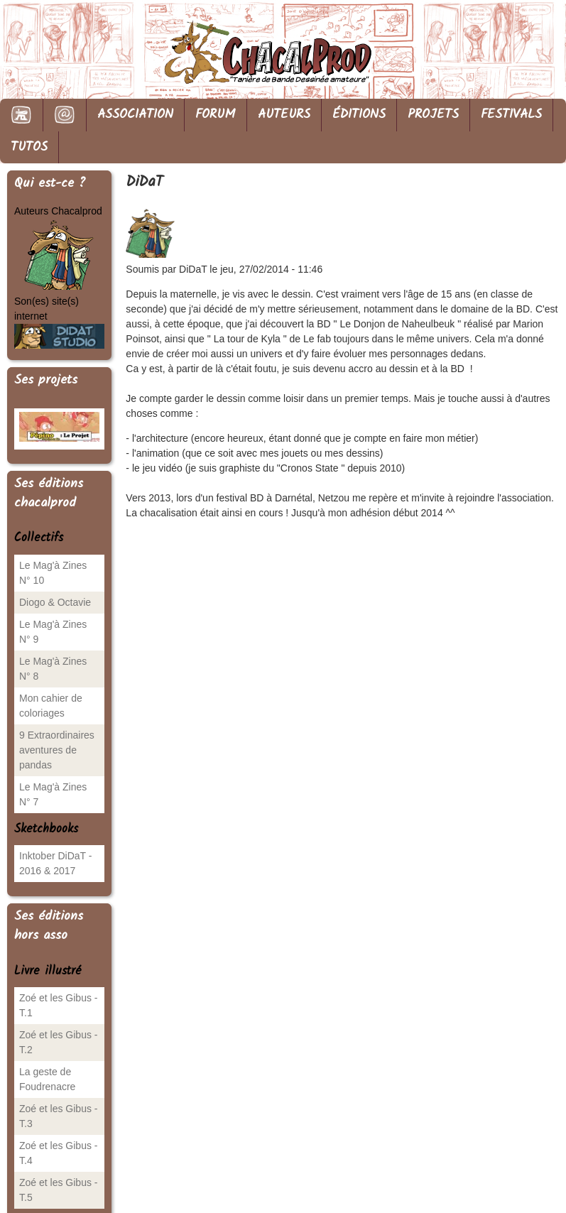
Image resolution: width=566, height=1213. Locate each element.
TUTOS (29, 147)
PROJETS (433, 114)
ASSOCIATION (135, 114)
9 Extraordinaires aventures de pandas (56, 750)
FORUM (215, 114)
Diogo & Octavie (55, 602)
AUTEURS (284, 114)
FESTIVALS (511, 114)
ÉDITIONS (359, 114)
